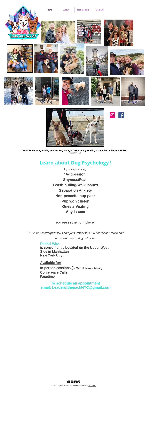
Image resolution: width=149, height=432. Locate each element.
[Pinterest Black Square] (78, 381)
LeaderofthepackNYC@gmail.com (81, 287)
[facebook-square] (68, 381)
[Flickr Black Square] (72, 381)
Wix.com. (92, 385)
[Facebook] (121, 115)
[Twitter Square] (75, 381)
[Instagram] (112, 115)
